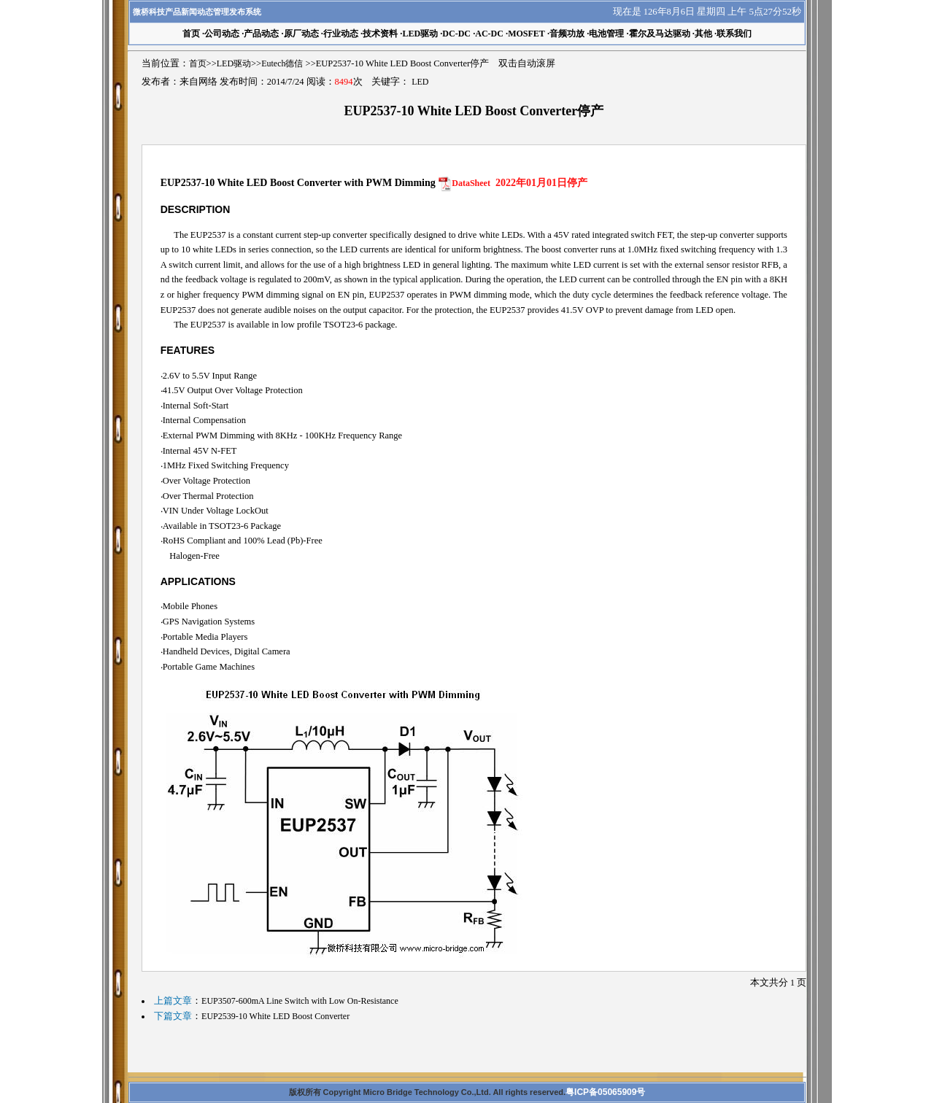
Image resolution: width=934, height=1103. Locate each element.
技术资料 (380, 33)
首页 (198, 63)
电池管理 (606, 33)
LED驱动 (420, 33)
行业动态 (340, 33)
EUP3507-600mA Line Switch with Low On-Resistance (299, 1001)
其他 (703, 33)
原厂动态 (301, 33)
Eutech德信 (282, 63)
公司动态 (221, 33)
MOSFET (526, 33)
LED (420, 82)
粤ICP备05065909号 (605, 1092)
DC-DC (456, 33)
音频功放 (566, 33)
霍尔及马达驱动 (659, 33)
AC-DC (489, 33)
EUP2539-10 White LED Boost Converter (275, 1016)
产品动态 (261, 33)
